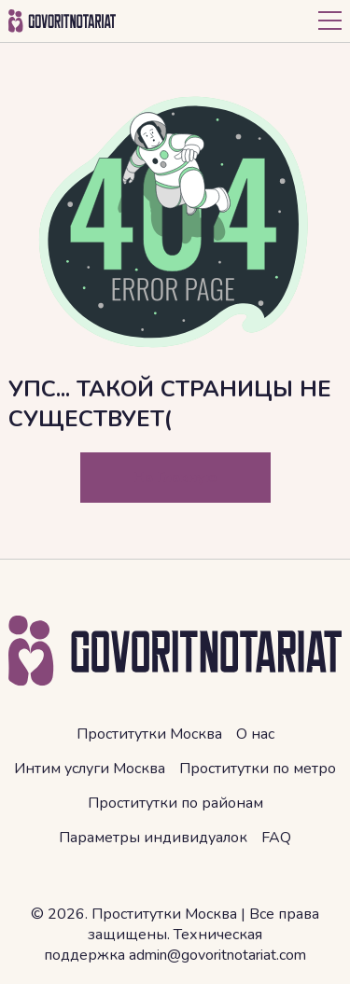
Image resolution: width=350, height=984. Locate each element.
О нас (255, 734)
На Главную (175, 477)
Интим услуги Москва (89, 768)
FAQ (276, 837)
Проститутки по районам (175, 803)
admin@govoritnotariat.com (217, 955)
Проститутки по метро (257, 768)
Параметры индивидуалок (153, 837)
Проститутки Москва (149, 734)
